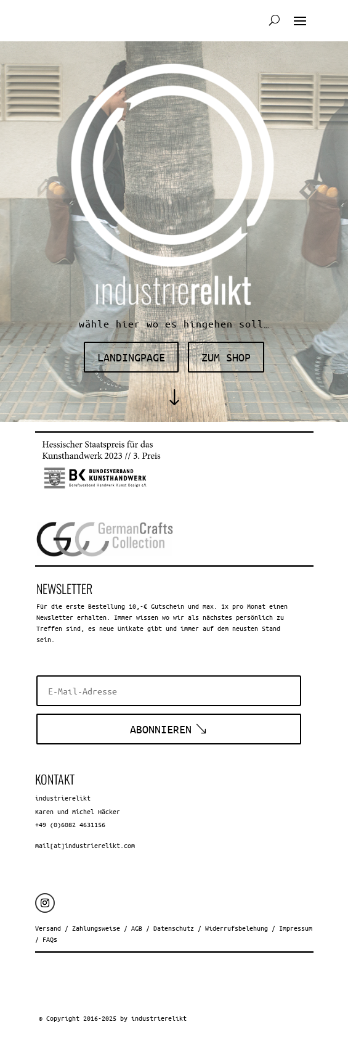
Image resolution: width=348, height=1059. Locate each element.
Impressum (295, 928)
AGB (136, 928)
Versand (48, 928)
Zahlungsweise (96, 928)
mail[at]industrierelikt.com (85, 845)
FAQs (49, 939)
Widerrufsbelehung (236, 928)
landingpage (131, 357)
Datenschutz (173, 928)
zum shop (226, 357)
